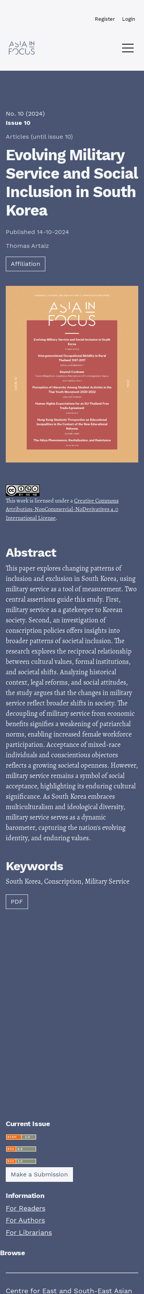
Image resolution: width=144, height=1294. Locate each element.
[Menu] (128, 50)
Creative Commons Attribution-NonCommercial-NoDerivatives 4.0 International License (62, 509)
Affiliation (25, 263)
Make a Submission (39, 1174)
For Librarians (29, 1232)
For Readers (25, 1208)
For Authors (25, 1220)
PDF (17, 901)
